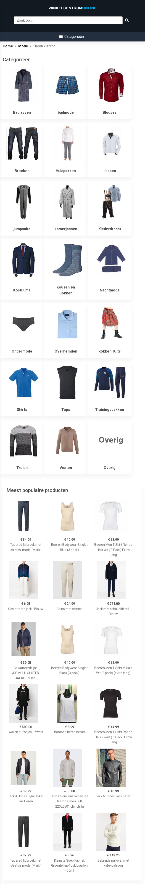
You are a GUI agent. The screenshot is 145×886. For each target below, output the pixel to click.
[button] (71, 36)
